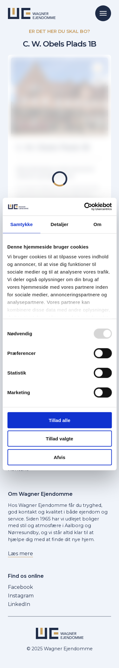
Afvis (59, 457)
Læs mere (20, 554)
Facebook (20, 587)
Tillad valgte (59, 438)
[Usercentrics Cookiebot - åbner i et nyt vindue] (85, 207)
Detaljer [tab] (60, 224)
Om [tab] (98, 224)
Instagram (21, 596)
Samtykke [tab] (21, 224)
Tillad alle (59, 420)
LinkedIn (19, 604)
